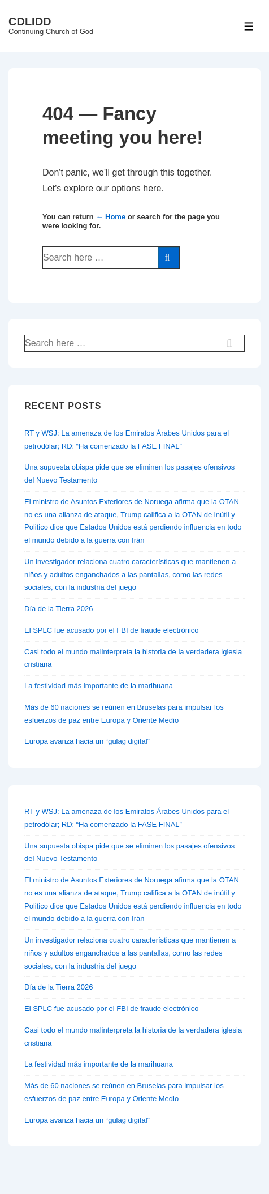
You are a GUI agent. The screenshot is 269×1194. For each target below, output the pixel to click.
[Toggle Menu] (249, 26)
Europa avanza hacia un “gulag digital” (87, 741)
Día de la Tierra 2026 (58, 608)
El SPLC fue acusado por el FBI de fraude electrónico (111, 630)
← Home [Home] (110, 216)
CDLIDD (29, 21)
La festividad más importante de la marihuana (98, 685)
